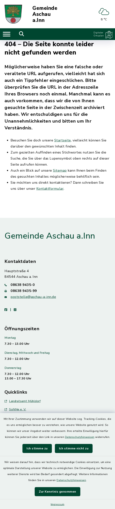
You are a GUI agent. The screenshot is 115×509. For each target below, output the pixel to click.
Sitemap (60, 170)
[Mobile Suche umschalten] (21, 34)
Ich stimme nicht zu (74, 448)
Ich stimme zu (37, 448)
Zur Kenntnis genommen (57, 492)
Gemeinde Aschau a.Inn (44, 14)
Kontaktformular (50, 188)
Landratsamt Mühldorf (23, 401)
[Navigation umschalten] (6, 34)
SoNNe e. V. (15, 409)
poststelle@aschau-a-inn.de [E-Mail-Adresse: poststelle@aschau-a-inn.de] (33, 297)
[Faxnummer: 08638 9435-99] (57, 291)
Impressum (57, 504)
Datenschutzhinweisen (79, 437)
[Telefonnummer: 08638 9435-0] (57, 285)
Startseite (62, 140)
